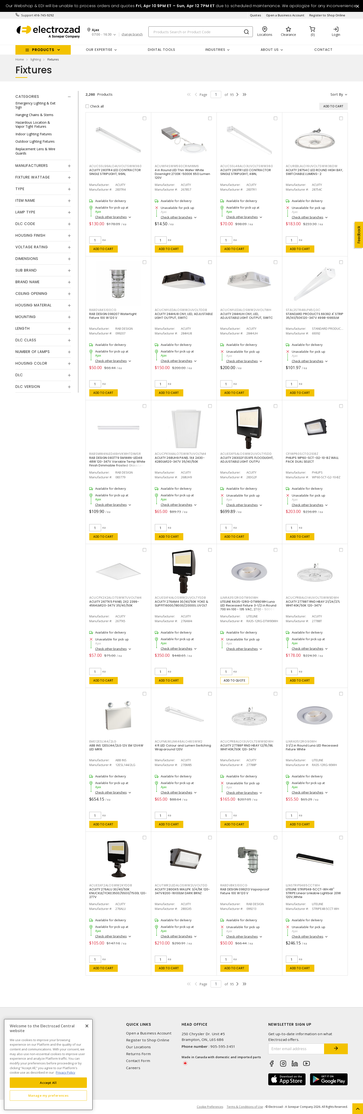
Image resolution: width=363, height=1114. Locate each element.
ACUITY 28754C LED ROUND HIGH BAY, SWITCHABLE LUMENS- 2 (314, 172)
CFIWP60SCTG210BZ (302, 454)
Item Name (25, 200)
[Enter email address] (296, 1048)
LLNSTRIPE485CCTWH (303, 885)
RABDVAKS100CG (103, 310)
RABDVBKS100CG (234, 885)
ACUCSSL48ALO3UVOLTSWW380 (246, 166)
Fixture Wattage (32, 177)
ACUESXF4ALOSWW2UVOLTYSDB (180, 598)
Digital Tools (161, 49)
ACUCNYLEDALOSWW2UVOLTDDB (181, 310)
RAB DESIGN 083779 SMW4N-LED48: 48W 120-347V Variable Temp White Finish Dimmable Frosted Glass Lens (117, 461)
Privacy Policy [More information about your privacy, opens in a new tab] (65, 1072)
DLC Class (25, 340)
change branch (132, 34)
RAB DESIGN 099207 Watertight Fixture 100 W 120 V (113, 316)
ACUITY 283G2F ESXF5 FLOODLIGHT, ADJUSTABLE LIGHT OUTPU (247, 460)
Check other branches (111, 217)
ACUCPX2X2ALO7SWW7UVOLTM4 (115, 598)
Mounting (25, 316)
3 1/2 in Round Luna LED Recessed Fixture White (312, 747)
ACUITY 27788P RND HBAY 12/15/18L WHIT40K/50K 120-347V (246, 747)
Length (22, 328)
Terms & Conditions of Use (245, 1107)
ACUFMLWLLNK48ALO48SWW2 (179, 741)
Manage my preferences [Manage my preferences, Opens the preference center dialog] (48, 1095)
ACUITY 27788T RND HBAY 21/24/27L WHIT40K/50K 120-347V (313, 603)
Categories (27, 96)
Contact (323, 49)
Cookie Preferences (210, 1106)
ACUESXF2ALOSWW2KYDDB (110, 885)
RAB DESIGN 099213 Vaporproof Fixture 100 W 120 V (244, 891)
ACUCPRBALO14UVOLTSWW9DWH (312, 598)
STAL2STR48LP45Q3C (303, 310)
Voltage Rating (31, 246)
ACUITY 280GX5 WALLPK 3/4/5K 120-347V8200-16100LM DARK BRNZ (182, 891)
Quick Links (138, 1024)
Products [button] (43, 49)
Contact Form (138, 1060)
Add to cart (103, 249)
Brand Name (27, 281)
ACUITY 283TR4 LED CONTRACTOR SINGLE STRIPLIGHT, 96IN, (115, 172)
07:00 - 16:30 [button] (102, 35)
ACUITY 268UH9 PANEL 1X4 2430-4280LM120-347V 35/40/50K (180, 460)
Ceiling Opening (31, 293)
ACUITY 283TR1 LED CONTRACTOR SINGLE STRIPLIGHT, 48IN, (245, 172)
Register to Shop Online (327, 15)
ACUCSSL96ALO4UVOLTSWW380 (115, 166)
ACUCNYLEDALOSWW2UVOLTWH (245, 310)
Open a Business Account (285, 15)
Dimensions (26, 258)
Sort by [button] (336, 94)
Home (19, 59)
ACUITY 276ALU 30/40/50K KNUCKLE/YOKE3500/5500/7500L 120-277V (118, 893)
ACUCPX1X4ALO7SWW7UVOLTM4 (180, 454)
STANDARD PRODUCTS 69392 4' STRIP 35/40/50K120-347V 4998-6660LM (315, 316)
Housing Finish (30, 235)
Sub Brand (26, 270)
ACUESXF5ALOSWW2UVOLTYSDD (246, 454)
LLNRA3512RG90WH (301, 741)
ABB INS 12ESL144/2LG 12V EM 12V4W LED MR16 (116, 747)
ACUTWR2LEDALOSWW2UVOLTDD (181, 885)
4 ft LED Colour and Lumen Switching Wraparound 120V (183, 747)
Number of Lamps (32, 351)
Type (19, 188)
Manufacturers (31, 165)
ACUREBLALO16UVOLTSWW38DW (312, 166)
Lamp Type (25, 212)
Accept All (48, 1083)
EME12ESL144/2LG (103, 741)
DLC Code (25, 223)
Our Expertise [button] (99, 49)
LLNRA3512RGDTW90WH (239, 598)
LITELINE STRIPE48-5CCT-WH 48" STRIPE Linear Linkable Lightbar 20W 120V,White (313, 893)
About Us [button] (270, 49)
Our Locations (138, 1047)
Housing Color (31, 363)
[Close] (87, 1026)
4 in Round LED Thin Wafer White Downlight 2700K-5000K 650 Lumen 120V (182, 174)
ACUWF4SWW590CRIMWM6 (177, 166)
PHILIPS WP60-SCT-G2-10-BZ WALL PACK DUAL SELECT (312, 460)
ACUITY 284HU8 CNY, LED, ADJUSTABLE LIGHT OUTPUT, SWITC (184, 316)
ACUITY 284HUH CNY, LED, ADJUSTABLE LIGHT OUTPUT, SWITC (246, 316)
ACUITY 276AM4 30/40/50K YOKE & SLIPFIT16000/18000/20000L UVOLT (181, 603)
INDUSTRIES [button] (215, 49)
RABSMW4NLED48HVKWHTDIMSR (115, 454)
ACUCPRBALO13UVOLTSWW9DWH (246, 741)
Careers (133, 1068)
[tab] (43, 96)
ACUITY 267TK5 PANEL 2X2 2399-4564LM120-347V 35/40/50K (114, 603)
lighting (36, 59)
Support (27, 15)
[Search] (200, 31)
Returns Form (138, 1054)
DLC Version (27, 386)
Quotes (255, 15)
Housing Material (33, 305)
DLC (19, 374)
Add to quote (234, 680)
